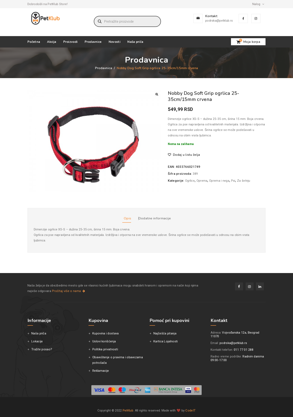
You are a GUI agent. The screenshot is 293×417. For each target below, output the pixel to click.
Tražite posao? (41, 349)
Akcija (51, 42)
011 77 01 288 (243, 349)
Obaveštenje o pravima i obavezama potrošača (117, 359)
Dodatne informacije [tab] (158, 216)
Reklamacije (100, 370)
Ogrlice (190, 181)
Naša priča (135, 42)
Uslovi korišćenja (104, 341)
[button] (156, 94)
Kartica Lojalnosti (165, 341)
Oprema (202, 181)
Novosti (114, 42)
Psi (233, 181)
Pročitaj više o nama (69, 291)
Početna (33, 42)
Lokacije (37, 341)
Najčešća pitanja (164, 333)
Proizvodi (70, 42)
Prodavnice (93, 42)
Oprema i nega (219, 181)
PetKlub (128, 410)
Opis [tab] (121, 216)
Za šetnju (243, 181)
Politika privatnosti (105, 349)
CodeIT (190, 410)
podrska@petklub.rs (219, 20)
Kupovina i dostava (105, 333)
